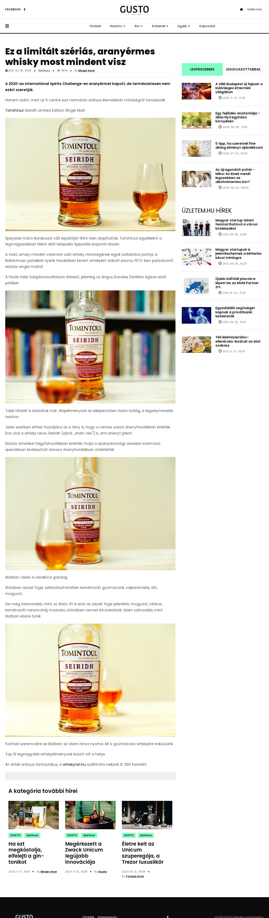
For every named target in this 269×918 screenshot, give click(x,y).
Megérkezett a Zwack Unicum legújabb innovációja (84, 852)
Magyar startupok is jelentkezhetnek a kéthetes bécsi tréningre (238, 253)
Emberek (158, 26)
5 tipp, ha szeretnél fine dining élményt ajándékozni (239, 145)
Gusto (102, 872)
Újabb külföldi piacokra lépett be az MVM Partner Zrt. (237, 282)
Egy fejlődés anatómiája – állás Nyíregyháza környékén (237, 117)
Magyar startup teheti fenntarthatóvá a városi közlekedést (236, 224)
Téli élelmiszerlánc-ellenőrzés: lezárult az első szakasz (237, 341)
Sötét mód (254, 9)
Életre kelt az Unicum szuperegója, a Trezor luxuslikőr (143, 852)
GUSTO (15, 835)
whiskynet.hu (74, 764)
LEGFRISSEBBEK (202, 69)
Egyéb (182, 26)
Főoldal (95, 26)
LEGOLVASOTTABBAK (243, 69)
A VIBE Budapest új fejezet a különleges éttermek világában (239, 88)
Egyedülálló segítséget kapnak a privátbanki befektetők (235, 312)
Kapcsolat (207, 26)
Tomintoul (14, 110)
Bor (137, 26)
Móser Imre (86, 71)
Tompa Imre (135, 876)
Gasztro (116, 26)
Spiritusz (44, 71)
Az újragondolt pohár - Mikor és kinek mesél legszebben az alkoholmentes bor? (235, 175)
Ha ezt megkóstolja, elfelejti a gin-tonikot (26, 852)
